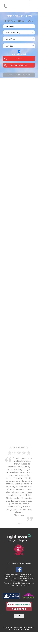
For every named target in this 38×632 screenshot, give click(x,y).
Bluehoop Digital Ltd (22, 629)
